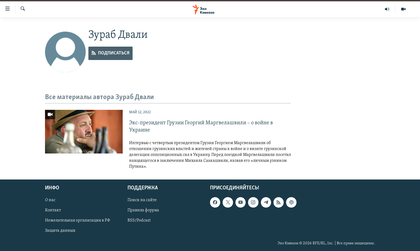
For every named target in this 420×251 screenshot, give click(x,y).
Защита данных (60, 230)
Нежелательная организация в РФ (77, 220)
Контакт (53, 210)
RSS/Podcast (139, 220)
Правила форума (143, 210)
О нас (50, 200)
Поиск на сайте (142, 200)
